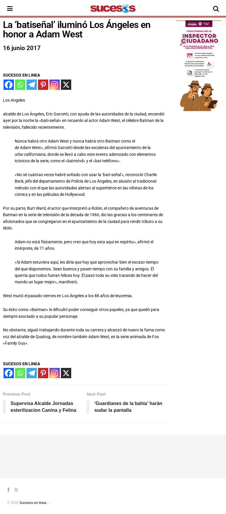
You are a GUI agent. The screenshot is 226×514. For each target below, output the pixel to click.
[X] (66, 85)
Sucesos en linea (32, 503)
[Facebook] (9, 85)
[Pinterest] (43, 85)
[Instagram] (54, 85)
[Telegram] (31, 85)
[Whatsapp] (20, 85)
